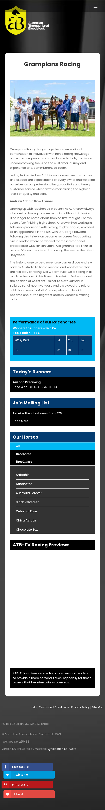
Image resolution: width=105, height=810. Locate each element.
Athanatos (24, 484)
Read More (20, 421)
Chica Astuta (26, 520)
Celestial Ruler (26, 511)
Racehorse (23, 454)
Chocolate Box (27, 530)
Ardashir (22, 475)
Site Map (97, 707)
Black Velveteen (27, 502)
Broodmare (24, 461)
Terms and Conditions (54, 707)
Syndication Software (61, 749)
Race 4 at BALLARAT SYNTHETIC (35, 387)
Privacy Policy (80, 707)
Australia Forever (29, 493)
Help (34, 707)
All (18, 446)
